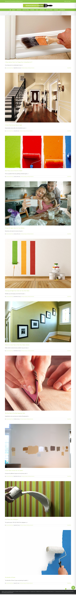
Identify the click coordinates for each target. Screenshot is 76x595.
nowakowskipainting (9, 130)
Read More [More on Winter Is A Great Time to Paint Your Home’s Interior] (69, 350)
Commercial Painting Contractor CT (49, 591)
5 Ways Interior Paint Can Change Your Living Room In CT (18, 62)
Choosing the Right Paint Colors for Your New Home (17, 290)
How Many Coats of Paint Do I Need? (13, 170)
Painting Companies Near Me (8, 592)
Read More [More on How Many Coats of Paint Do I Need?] (69, 176)
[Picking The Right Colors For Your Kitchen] (38, 203)
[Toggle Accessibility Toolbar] (73, 588)
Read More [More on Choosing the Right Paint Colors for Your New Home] (69, 296)
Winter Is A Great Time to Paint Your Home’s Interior (17, 345)
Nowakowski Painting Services (24, 591)
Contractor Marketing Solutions (10, 591)
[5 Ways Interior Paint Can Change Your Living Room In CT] (38, 37)
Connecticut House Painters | (60, 591)
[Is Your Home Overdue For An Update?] (38, 446)
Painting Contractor (29, 130)
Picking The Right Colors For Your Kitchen (14, 228)
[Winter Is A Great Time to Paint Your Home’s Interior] (38, 321)
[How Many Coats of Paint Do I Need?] (38, 152)
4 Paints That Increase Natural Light (13, 125)
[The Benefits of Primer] (38, 552)
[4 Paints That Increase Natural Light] (38, 97)
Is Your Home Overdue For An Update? (14, 470)
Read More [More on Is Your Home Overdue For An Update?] (69, 476)
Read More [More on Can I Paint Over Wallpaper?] (69, 525)
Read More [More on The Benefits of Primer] (69, 583)
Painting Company (23, 130)
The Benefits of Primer (10, 577)
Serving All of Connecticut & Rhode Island (13, 1)
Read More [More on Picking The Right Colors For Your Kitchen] (69, 233)
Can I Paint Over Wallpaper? (11, 519)
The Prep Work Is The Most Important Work (15, 413)
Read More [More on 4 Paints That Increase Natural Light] (69, 130)
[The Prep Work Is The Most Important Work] (38, 383)
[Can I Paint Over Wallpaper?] (38, 499)
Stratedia (16, 591)
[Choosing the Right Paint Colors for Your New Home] (38, 263)
